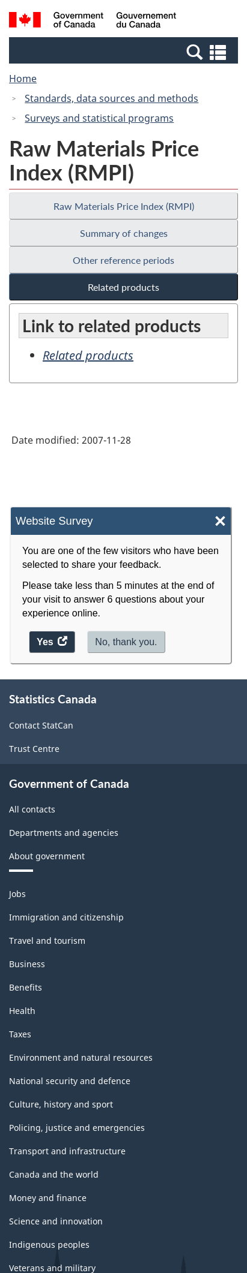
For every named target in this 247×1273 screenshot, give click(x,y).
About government (47, 856)
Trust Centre (34, 748)
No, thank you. (126, 642)
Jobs (17, 893)
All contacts (32, 809)
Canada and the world (54, 1174)
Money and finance (48, 1197)
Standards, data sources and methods (111, 98)
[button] (125, 51)
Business (27, 964)
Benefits (25, 987)
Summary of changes (124, 233)
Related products (123, 287)
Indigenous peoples (49, 1244)
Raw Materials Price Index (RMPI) (123, 206)
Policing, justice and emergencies (77, 1127)
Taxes (20, 1034)
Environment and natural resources (81, 1057)
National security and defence (69, 1081)
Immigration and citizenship (66, 917)
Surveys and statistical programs (99, 118)
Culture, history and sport (61, 1104)
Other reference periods (123, 260)
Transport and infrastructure (67, 1151)
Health (22, 1010)
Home (23, 78)
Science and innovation (56, 1221)
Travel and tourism (47, 940)
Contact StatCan (41, 725)
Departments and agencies (63, 832)
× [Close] (220, 521)
